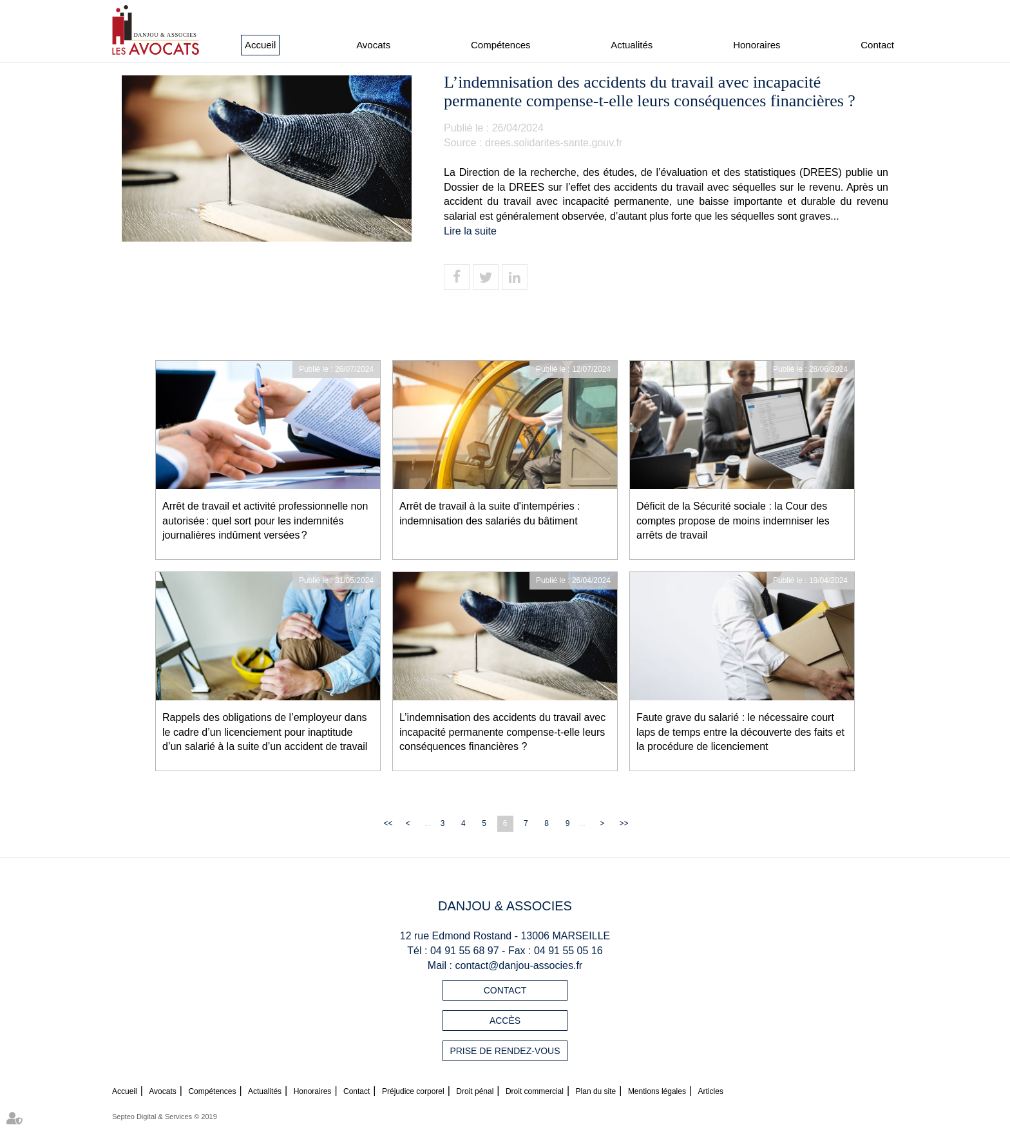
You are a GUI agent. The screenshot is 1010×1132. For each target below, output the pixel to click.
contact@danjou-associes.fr (519, 965)
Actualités (632, 44)
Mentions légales (657, 1091)
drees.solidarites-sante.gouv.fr (553, 142)
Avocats (373, 44)
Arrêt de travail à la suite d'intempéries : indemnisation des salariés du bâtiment (489, 513)
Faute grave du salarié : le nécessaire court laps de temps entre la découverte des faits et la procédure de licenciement (740, 732)
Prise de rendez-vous (505, 1051)
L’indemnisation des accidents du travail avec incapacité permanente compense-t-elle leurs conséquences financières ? (502, 732)
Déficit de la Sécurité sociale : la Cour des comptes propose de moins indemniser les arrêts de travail (733, 521)
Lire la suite (470, 230)
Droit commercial (535, 1091)
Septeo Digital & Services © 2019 (164, 1116)
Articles (710, 1091)
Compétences (501, 44)
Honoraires (756, 44)
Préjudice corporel (413, 1091)
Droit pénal (474, 1091)
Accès (505, 1020)
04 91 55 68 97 (464, 950)
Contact (877, 44)
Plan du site (596, 1091)
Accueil (260, 44)
